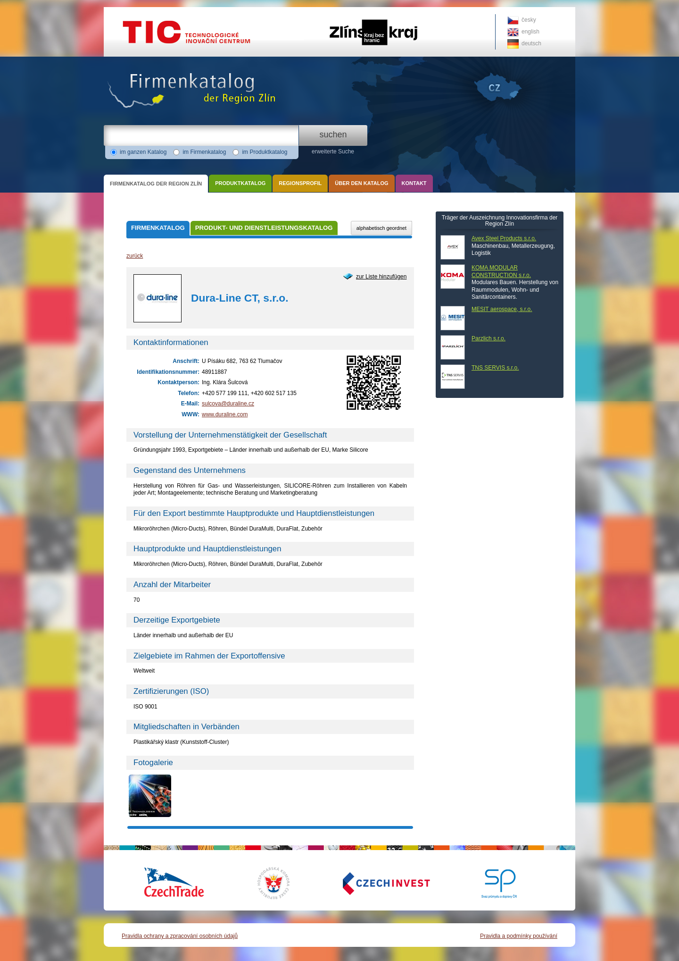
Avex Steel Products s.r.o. (504, 238)
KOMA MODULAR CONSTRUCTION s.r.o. (501, 271)
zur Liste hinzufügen (381, 276)
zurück (134, 256)
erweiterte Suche (333, 151)
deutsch (531, 43)
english (530, 31)
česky (529, 20)
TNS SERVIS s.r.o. (495, 367)
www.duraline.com (225, 414)
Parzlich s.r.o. (488, 338)
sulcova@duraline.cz (228, 403)
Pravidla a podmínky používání (518, 936)
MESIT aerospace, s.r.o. (502, 309)
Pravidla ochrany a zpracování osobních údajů (180, 936)
